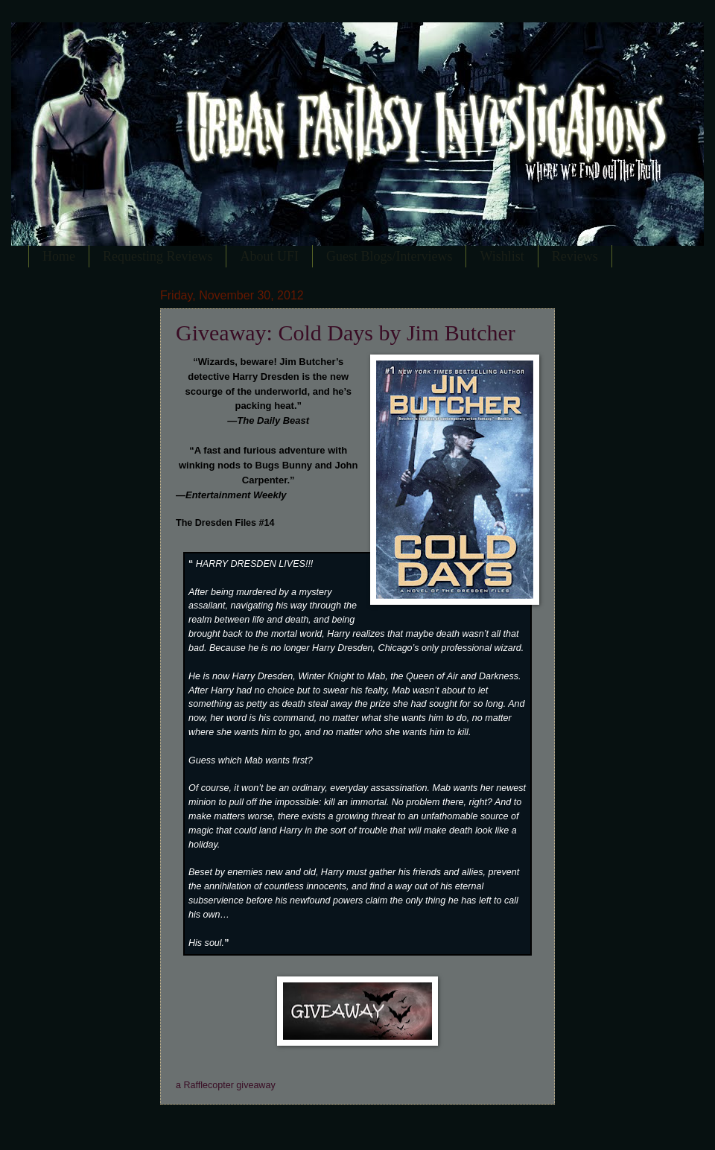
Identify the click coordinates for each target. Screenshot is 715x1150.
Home (58, 256)
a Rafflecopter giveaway (226, 1085)
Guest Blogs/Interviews (389, 256)
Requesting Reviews (157, 256)
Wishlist (502, 256)
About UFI (269, 256)
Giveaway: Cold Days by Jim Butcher (345, 332)
